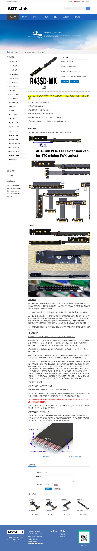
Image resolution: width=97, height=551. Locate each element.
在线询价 (65, 81)
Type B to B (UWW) (14, 139)
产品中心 (36, 17)
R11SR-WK (51, 514)
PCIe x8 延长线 (13, 70)
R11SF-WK (35, 514)
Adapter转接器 (13, 159)
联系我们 (77, 17)
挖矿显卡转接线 (39, 52)
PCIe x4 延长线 (13, 66)
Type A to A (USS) (14, 123)
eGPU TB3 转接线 (14, 94)
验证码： (39, 484)
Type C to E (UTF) (14, 151)
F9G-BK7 (10, 175)
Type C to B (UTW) (14, 143)
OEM (55, 17)
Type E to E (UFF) (14, 155)
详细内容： (39, 477)
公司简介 (24, 17)
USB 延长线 (12, 119)
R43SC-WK (46, 457)
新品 (46, 17)
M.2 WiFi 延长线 (13, 82)
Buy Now (74, 81)
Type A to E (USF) (14, 135)
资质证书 (62, 534)
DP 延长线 (11, 110)
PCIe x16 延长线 (13, 74)
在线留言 (66, 17)
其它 (10, 163)
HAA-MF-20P (77, 457)
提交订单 (48, 489)
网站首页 (13, 17)
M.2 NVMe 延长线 (13, 78)
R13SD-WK (83, 514)
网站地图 (34, 541)
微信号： (39, 472)
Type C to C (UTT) (14, 147)
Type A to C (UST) (14, 131)
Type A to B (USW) (14, 127)
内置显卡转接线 (13, 98)
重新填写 (57, 489)
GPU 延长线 (30, 52)
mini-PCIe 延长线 (13, 86)
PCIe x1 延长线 (13, 62)
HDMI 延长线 (12, 106)
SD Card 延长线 (13, 115)
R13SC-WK (67, 514)
